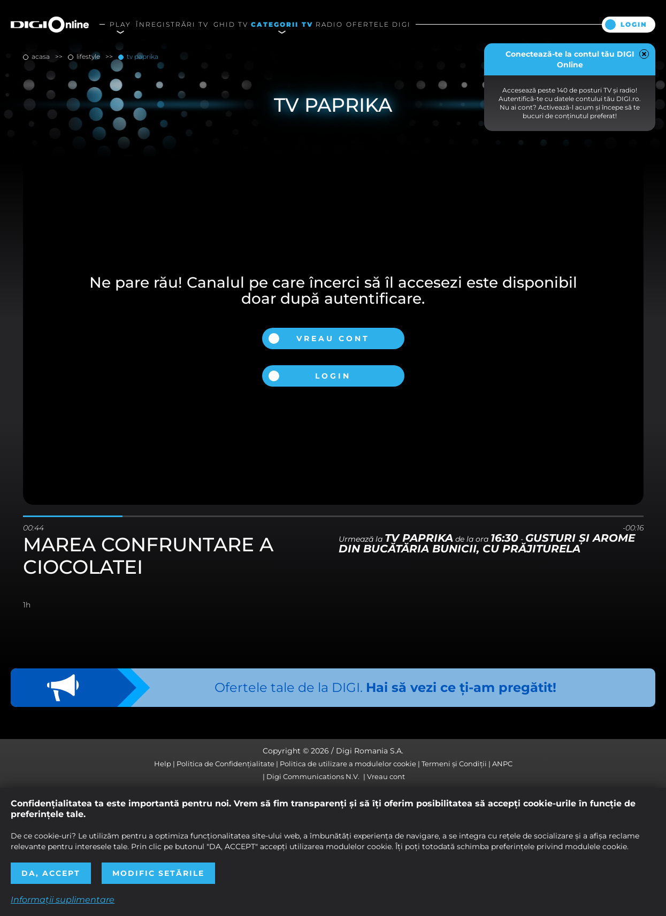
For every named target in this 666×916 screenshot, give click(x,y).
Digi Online (50, 24)
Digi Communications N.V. (312, 776)
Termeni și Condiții (454, 763)
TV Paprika (141, 56)
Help (162, 763)
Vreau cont (333, 338)
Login (634, 24)
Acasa (40, 56)
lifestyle (88, 56)
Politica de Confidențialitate (225, 763)
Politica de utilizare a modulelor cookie (348, 763)
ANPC (502, 763)
